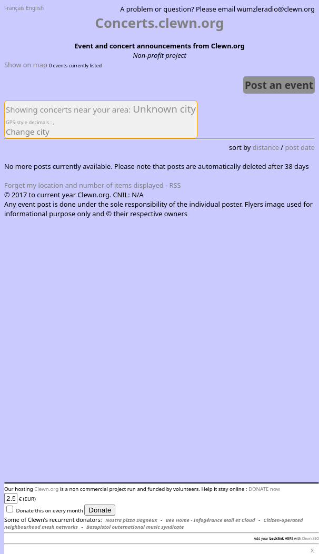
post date (300, 147)
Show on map (25, 64)
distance (266, 147)
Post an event (279, 85)
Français (14, 8)
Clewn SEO (310, 538)
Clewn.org (46, 489)
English (35, 8)
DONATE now (264, 489)
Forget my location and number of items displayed (84, 185)
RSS (175, 185)
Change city (27, 131)
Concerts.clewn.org (159, 23)
